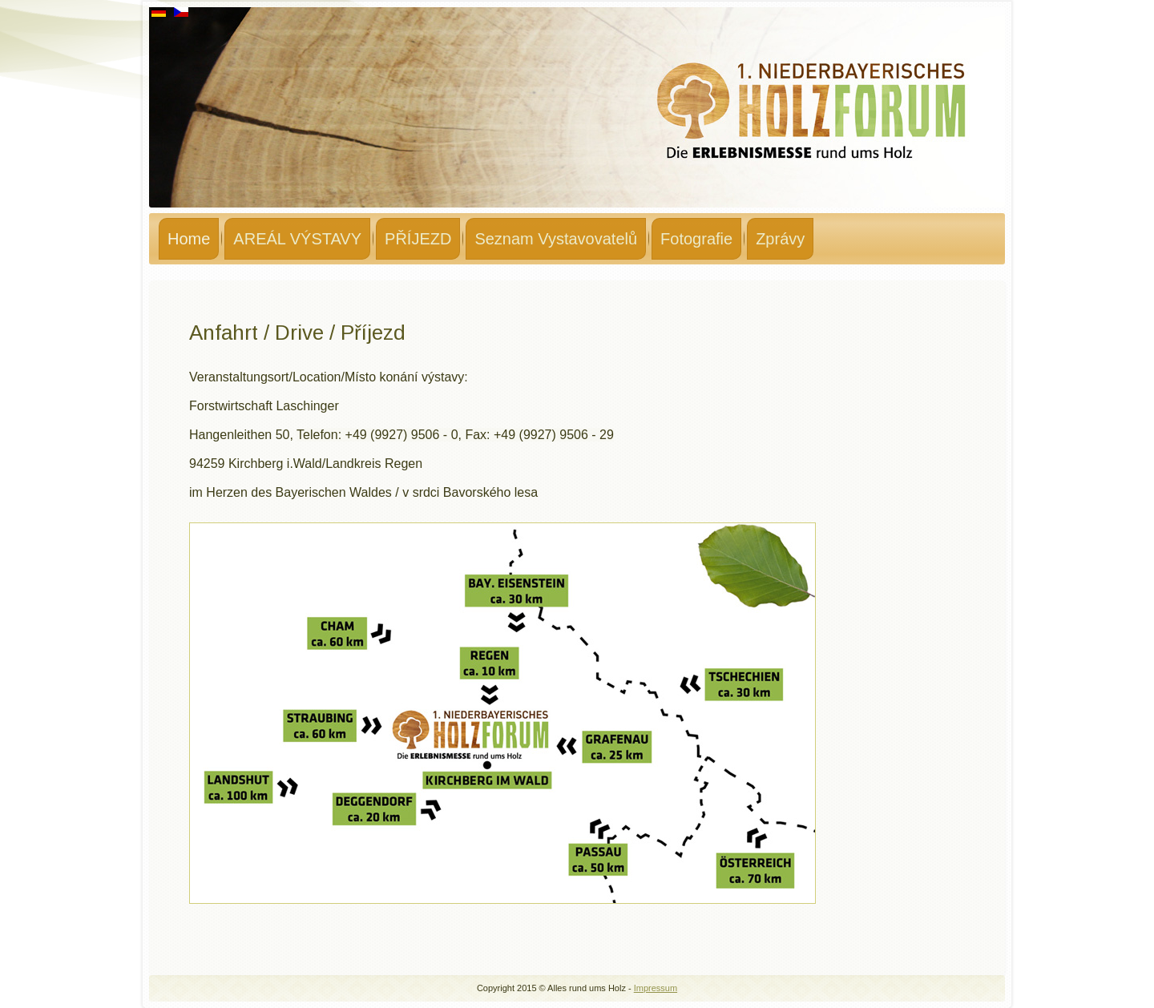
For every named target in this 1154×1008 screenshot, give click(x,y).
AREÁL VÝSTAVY (297, 239)
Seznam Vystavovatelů (555, 239)
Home (188, 239)
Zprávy (780, 239)
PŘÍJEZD (418, 239)
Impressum (655, 988)
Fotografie (696, 239)
